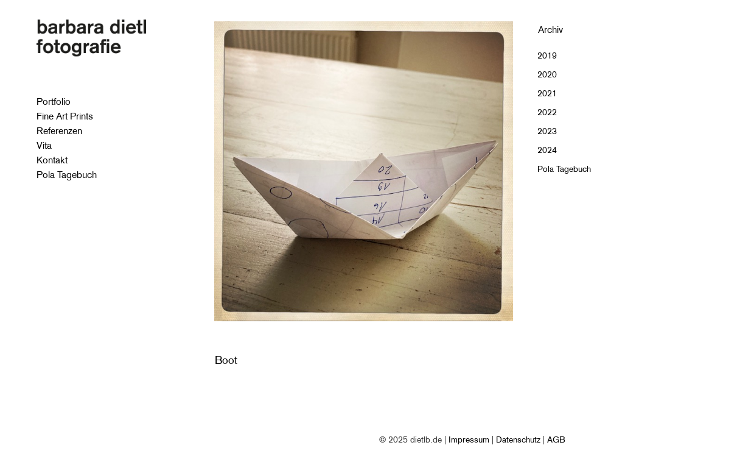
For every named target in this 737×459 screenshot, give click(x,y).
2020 (547, 74)
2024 (547, 149)
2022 (547, 112)
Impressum (469, 439)
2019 (547, 55)
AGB (556, 439)
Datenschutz (518, 439)
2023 (547, 131)
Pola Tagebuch (564, 168)
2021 (547, 93)
